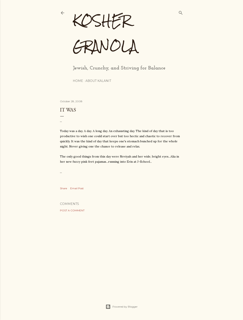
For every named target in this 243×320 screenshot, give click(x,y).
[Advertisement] (121, 253)
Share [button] (63, 188)
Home (78, 81)
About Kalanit (98, 81)
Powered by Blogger (122, 306)
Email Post (77, 188)
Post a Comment (72, 210)
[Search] (180, 12)
